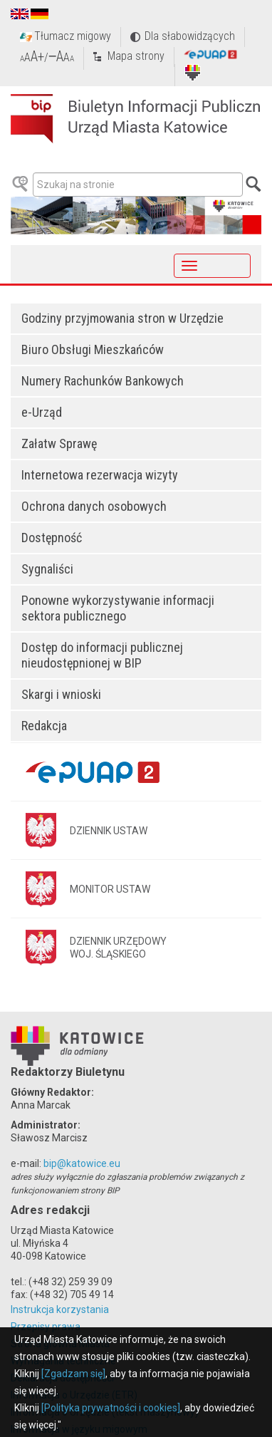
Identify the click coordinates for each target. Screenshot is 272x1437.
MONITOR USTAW (110, 889)
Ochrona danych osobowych (94, 506)
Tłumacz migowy (72, 36)
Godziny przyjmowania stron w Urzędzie (122, 318)
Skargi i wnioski (61, 694)
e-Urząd (41, 412)
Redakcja (44, 725)
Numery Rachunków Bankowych (102, 380)
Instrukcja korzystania (60, 1309)
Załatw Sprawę (59, 443)
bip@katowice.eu (81, 1163)
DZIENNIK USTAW (108, 830)
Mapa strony (136, 56)
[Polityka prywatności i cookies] (110, 1407)
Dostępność (51, 537)
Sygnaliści (47, 568)
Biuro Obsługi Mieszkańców (92, 349)
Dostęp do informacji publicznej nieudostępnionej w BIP (102, 655)
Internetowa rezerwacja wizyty (99, 474)
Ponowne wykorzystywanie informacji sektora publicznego (117, 608)
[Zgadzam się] (73, 1373)
